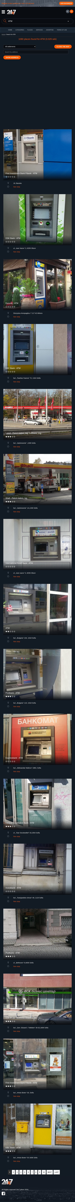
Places (30, 30)
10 (44, 1172)
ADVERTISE (50, 30)
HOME (10, 30)
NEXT (50, 1172)
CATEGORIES (19, 30)
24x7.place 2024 (22, 1189)
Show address (12, 57)
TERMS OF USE (62, 30)
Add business (66, 3)
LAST (57, 1172)
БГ (67, 11)
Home (3, 34)
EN (72, 11)
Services (39, 30)
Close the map (63, 46)
